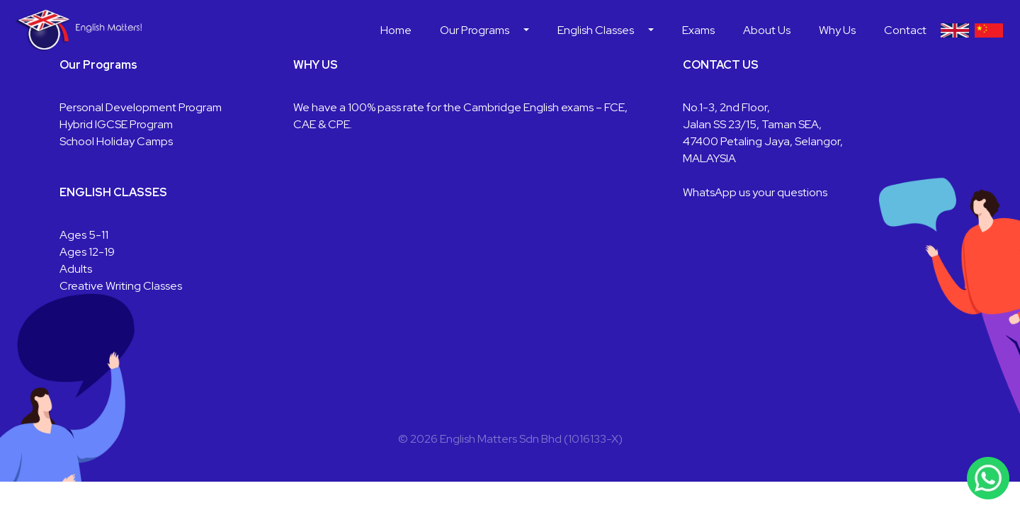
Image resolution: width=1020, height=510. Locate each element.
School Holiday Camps (116, 141)
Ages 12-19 (87, 251)
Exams (698, 30)
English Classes (595, 30)
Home (396, 30)
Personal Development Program (141, 107)
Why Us (837, 30)
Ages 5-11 (84, 234)
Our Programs (474, 30)
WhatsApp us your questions (755, 192)
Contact (905, 30)
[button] (526, 30)
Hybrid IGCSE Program (116, 124)
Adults (76, 268)
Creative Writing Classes (121, 285)
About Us (766, 30)
